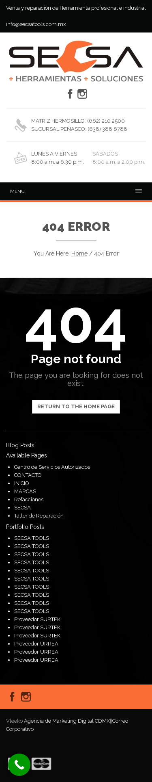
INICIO (21, 483)
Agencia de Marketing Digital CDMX (67, 721)
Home (79, 253)
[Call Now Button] (19, 765)
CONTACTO (28, 475)
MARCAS (25, 491)
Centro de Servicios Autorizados (52, 467)
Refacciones (28, 499)
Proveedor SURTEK (37, 619)
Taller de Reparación (39, 516)
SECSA (22, 508)
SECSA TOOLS (31, 538)
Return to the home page (76, 406)
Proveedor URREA (36, 644)
